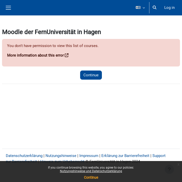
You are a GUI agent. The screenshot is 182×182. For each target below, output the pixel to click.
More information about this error (35, 55)
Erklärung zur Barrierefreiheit (125, 155)
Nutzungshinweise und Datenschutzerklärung (91, 171)
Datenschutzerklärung (24, 155)
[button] (140, 7)
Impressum (88, 155)
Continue (91, 177)
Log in (169, 7)
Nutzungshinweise (61, 155)
